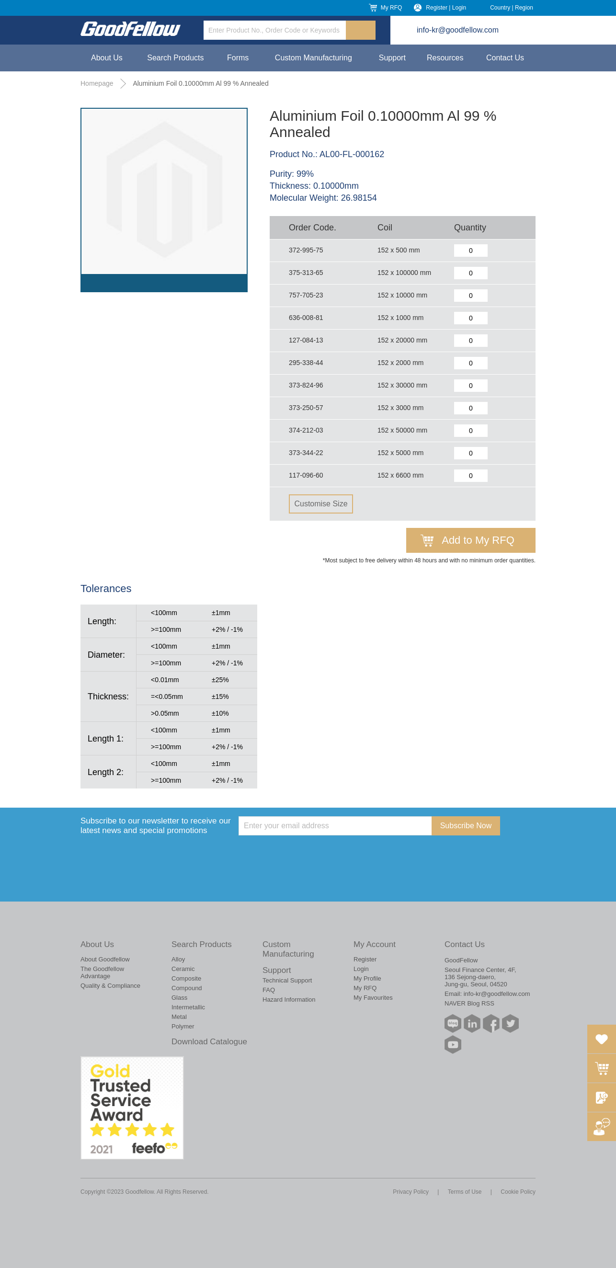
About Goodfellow (105, 959)
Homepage (97, 83)
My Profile (367, 978)
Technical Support (287, 980)
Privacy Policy (411, 1191)
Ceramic (182, 968)
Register (365, 959)
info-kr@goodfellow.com (458, 30)
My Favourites (373, 997)
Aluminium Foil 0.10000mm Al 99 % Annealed (200, 83)
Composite (186, 978)
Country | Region (511, 7)
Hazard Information (289, 999)
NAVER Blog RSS (469, 1003)
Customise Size (320, 504)
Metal (179, 1016)
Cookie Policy (518, 1191)
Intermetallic (188, 1007)
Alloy (178, 959)
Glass (179, 997)
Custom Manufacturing (313, 58)
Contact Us (505, 58)
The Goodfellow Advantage (102, 972)
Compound (186, 988)
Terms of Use (465, 1191)
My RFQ (391, 7)
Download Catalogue (209, 1041)
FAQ (268, 990)
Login (361, 968)
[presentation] (311, 854)
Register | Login (446, 7)
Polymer (182, 1026)
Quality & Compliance (110, 985)
